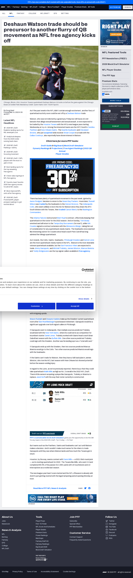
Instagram (112, 524)
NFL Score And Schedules (45, 527)
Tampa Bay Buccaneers (63, 223)
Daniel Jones (50, 336)
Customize (66, 306)
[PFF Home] (3, 7)
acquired (48, 133)
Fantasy (20, 13)
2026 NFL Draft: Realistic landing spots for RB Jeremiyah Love (13, 130)
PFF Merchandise (76, 527)
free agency (84, 251)
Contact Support (76, 537)
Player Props (40, 521)
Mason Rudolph (36, 319)
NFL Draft (44, 13)
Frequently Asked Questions (80, 540)
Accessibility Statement (50, 571)
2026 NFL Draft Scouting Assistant (11, 153)
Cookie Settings (69, 571)
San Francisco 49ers (69, 246)
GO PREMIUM (115, 7)
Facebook (112, 530)
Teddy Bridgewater (41, 251)
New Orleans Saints (49, 130)
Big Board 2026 (41, 547)
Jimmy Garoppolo (41, 248)
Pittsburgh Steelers (72, 240)
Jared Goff (40, 377)
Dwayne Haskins (53, 319)
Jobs (4, 521)
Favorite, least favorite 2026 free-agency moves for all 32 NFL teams (13, 184)
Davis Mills (67, 459)
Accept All (100, 306)
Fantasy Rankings (42, 544)
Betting (65, 13)
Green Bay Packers (70, 201)
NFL (11, 13)
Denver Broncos (71, 204)
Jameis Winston (73, 248)
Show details (107, 299)
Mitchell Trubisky (59, 248)
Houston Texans (50, 124)
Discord (112, 532)
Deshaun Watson (74, 113)
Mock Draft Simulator (44, 550)
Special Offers (75, 524)
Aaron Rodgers (36, 201)
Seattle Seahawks (69, 130)
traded (42, 204)
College (32, 13)
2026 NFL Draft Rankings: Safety (11, 147)
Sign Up (115, 126)
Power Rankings (42, 535)
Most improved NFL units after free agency (12, 192)
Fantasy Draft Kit (42, 541)
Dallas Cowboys (36, 135)
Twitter (111, 521)
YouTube (112, 527)
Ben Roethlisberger (47, 322)
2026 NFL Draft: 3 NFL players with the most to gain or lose (13, 160)
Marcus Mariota (87, 248)
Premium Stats (41, 532)
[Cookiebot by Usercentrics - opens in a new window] (107, 270)
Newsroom (6, 524)
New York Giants (52, 333)
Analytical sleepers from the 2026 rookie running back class (12, 139)
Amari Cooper (69, 133)
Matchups (39, 538)
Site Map (5, 571)
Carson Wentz (71, 210)
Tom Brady (84, 221)
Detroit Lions (89, 240)
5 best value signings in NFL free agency (14, 177)
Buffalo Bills (56, 338)
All (3, 13)
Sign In (128, 7)
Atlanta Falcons (39, 218)
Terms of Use (32, 571)
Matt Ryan (61, 218)
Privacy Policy (17, 571)
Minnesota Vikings (73, 226)
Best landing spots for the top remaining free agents (13, 169)
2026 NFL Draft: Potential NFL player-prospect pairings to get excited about (13, 201)
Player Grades (41, 530)
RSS (110, 538)
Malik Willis (48, 372)
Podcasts (112, 535)
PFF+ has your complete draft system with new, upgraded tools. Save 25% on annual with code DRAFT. (67, 2)
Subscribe (73, 521)
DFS (55, 13)
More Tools (115, 100)
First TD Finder (41, 524)
